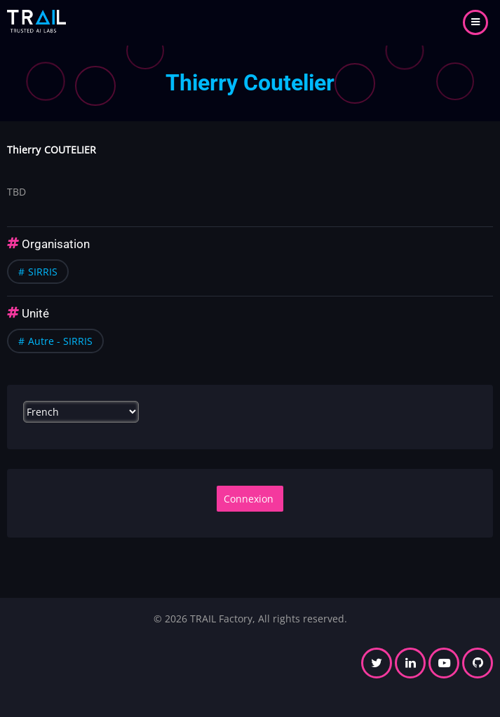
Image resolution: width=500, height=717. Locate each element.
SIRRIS (43, 271)
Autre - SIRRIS (60, 341)
